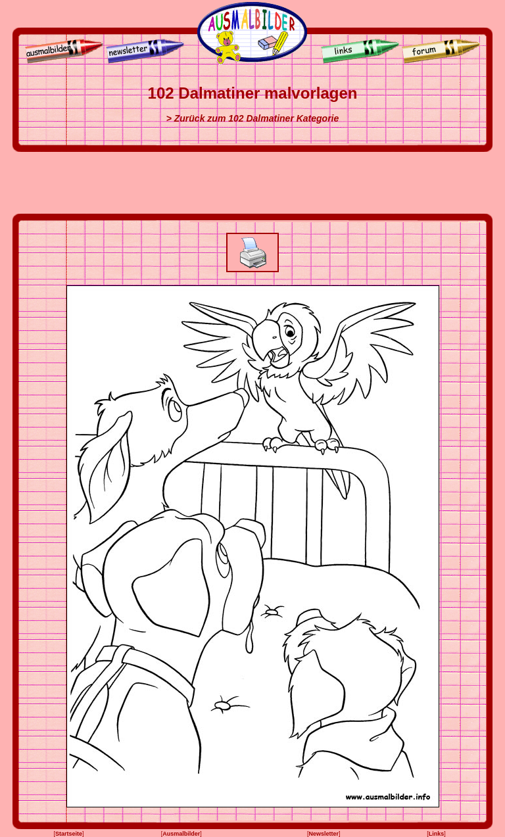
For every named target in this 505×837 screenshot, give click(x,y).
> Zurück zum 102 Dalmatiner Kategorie (252, 118)
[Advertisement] (252, 182)
